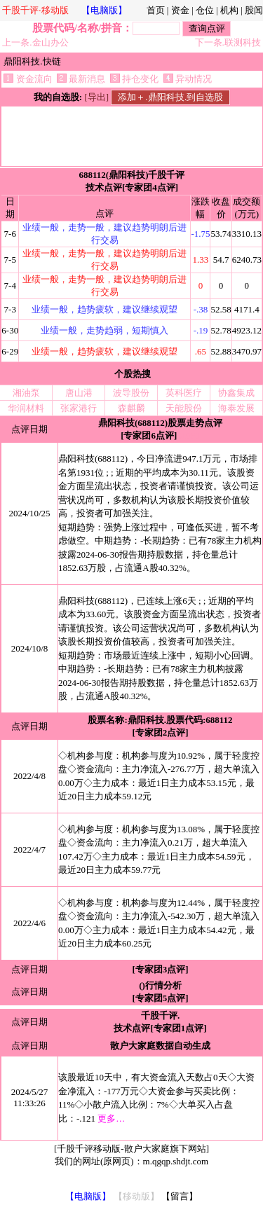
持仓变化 (134, 79)
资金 (180, 10)
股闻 (254, 10)
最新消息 (81, 79)
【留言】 (179, 1196)
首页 (156, 10)
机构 (229, 10)
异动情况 (187, 79)
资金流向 (28, 79)
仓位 (205, 10)
